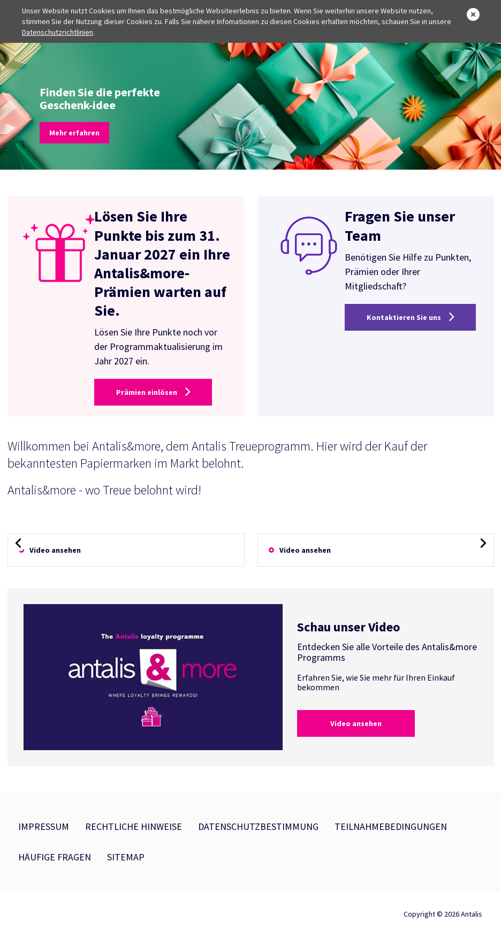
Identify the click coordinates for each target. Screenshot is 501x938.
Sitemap (126, 857)
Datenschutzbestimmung (258, 826)
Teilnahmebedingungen (391, 826)
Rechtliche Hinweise (133, 826)
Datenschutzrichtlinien (57, 32)
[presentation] (18, 543)
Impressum (43, 826)
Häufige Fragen (54, 857)
